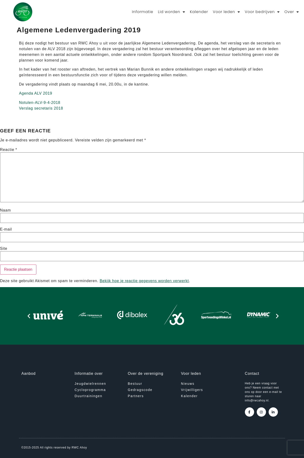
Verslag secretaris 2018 (41, 108)
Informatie (142, 11)
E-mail (6, 229)
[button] (29, 316)
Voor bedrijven (262, 12)
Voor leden (226, 12)
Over (291, 12)
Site (3, 249)
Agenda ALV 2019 (35, 93)
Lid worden (171, 12)
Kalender (199, 11)
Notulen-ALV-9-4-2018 (39, 103)
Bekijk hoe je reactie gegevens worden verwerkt (144, 281)
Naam (5, 210)
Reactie (8, 150)
